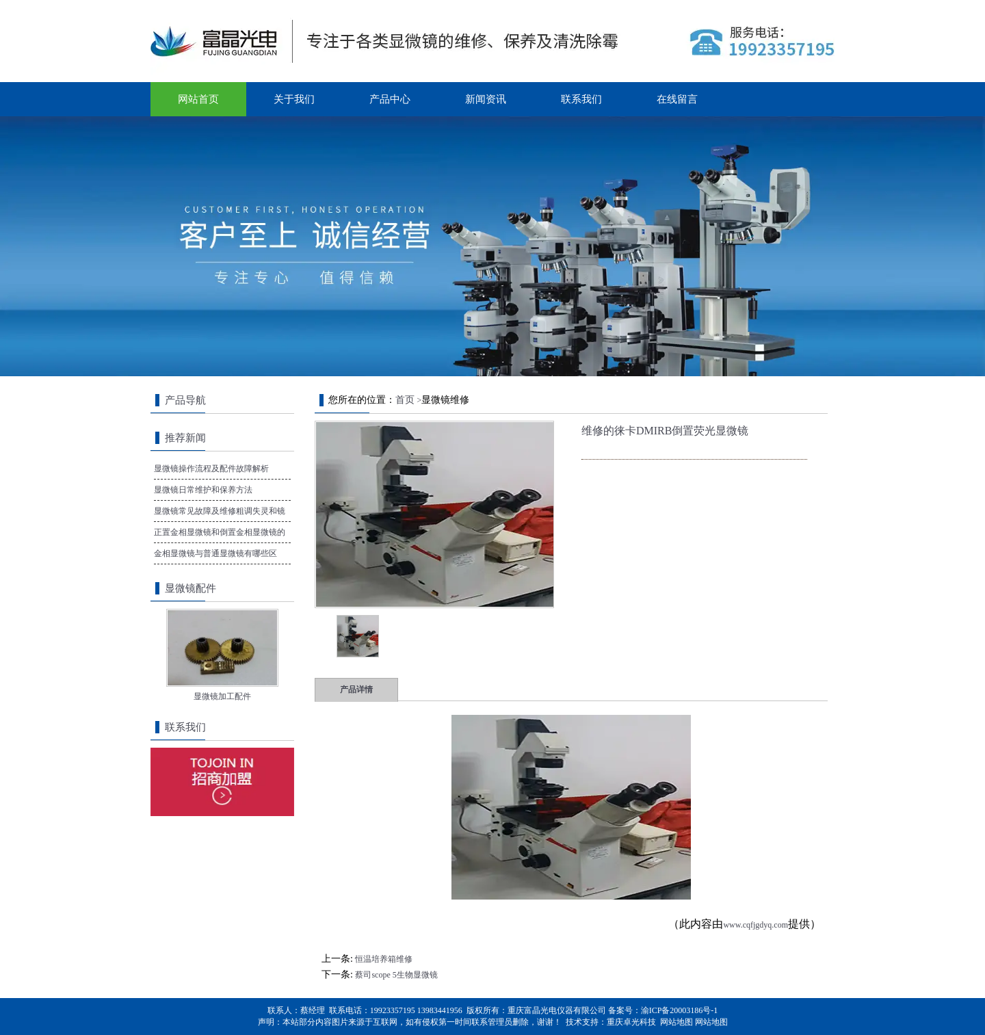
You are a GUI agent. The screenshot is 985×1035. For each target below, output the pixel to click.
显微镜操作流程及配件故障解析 (211, 468)
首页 (405, 400)
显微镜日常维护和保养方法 (203, 490)
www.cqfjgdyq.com (755, 925)
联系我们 (581, 99)
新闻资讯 (485, 99)
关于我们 (294, 99)
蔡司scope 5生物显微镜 (396, 975)
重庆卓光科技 (631, 1022)
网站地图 (676, 1022)
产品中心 (389, 99)
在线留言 (677, 99)
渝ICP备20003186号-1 (679, 1010)
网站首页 (198, 99)
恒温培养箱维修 (383, 959)
